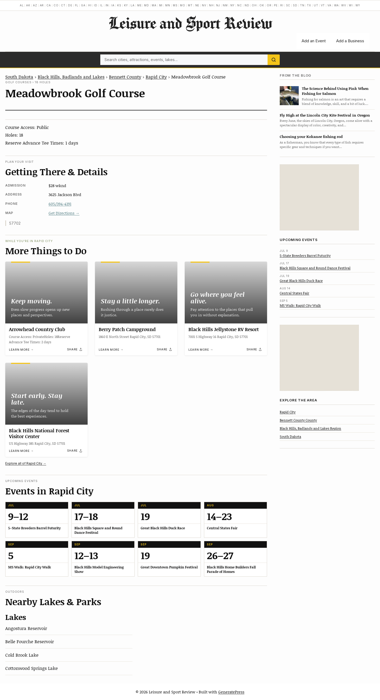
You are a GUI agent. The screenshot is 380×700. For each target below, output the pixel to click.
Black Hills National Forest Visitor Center (39, 433)
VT (323, 5)
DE (70, 5)
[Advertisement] (319, 197)
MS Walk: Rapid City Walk (300, 305)
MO (182, 5)
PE (276, 5)
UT (316, 5)
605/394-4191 (60, 204)
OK (261, 5)
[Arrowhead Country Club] (46, 292)
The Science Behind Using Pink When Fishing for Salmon (335, 91)
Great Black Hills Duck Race (301, 280)
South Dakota (19, 76)
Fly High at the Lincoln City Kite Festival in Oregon (325, 115)
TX (309, 5)
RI (281, 5)
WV (343, 5)
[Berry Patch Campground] (136, 292)
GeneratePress (231, 692)
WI (351, 5)
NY (232, 5)
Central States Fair (294, 293)
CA (48, 5)
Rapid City (156, 76)
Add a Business (350, 40)
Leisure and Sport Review (190, 22)
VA (329, 5)
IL (101, 5)
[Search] (274, 59)
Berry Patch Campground (127, 329)
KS (119, 5)
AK (28, 5)
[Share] (75, 349)
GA (83, 5)
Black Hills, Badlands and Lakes (71, 76)
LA (133, 5)
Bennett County (125, 76)
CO (56, 5)
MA (154, 5)
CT (63, 5)
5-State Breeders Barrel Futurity (305, 255)
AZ (35, 5)
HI (90, 5)
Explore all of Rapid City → (25, 463)
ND (247, 5)
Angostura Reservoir (26, 628)
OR (269, 5)
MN (167, 5)
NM (225, 5)
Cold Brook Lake (22, 655)
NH (211, 5)
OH (254, 5)
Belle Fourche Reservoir (29, 641)
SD (295, 5)
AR (42, 5)
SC (288, 5)
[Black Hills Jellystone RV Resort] (226, 292)
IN (107, 5)
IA (113, 5)
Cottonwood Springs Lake (31, 668)
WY (357, 5)
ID (95, 5)
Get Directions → (64, 213)
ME (139, 5)
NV (204, 5)
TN (302, 5)
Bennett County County (298, 420)
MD (146, 5)
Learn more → (21, 349)
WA (336, 5)
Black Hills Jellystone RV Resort (223, 329)
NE (197, 5)
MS (175, 5)
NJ (218, 5)
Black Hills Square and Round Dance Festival (315, 268)
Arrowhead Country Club (37, 329)
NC (239, 5)
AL (22, 5)
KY (126, 5)
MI (161, 5)
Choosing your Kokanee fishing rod (311, 136)
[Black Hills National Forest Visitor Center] (46, 394)
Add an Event (314, 40)
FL (77, 5)
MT (190, 5)
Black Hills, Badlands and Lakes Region (310, 428)
